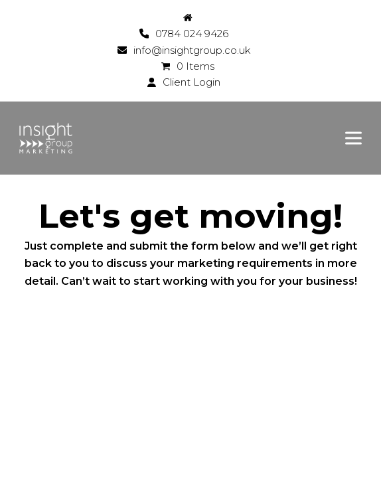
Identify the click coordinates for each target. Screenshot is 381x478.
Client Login (191, 82)
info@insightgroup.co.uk (191, 50)
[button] (353, 137)
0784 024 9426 (191, 34)
